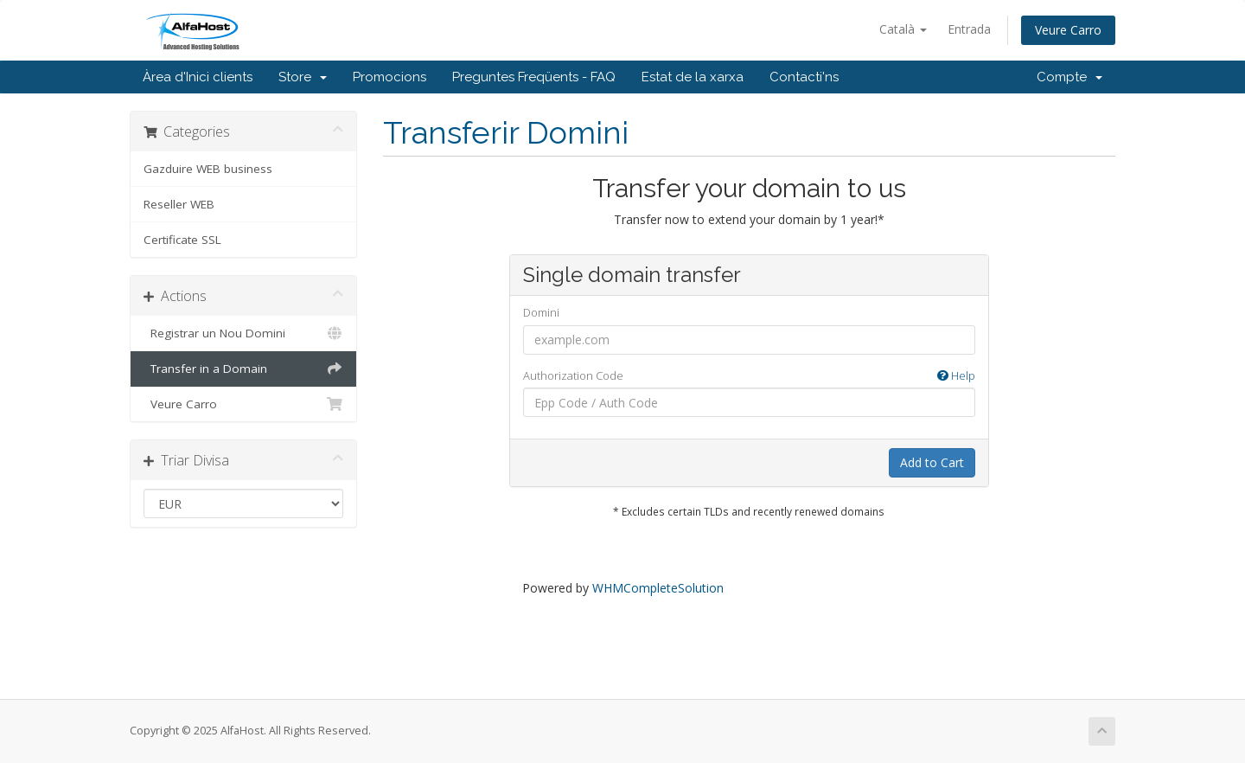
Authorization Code (749, 376)
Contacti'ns (804, 77)
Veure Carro (1068, 30)
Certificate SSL (182, 239)
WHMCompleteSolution (658, 588)
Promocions (389, 77)
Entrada (969, 29)
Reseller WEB (179, 204)
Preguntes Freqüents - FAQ (534, 77)
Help (956, 375)
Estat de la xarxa (693, 77)
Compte (1069, 77)
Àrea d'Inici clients (197, 77)
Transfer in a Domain (243, 368)
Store (302, 77)
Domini (541, 312)
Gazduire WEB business (208, 168)
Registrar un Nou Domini (243, 333)
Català (903, 29)
